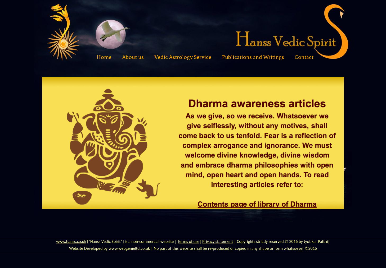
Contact (304, 57)
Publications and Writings (253, 57)
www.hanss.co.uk (71, 241)
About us (133, 57)
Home (103, 57)
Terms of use (188, 241)
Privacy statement (217, 241)
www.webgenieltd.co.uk (129, 248)
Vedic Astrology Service (182, 57)
